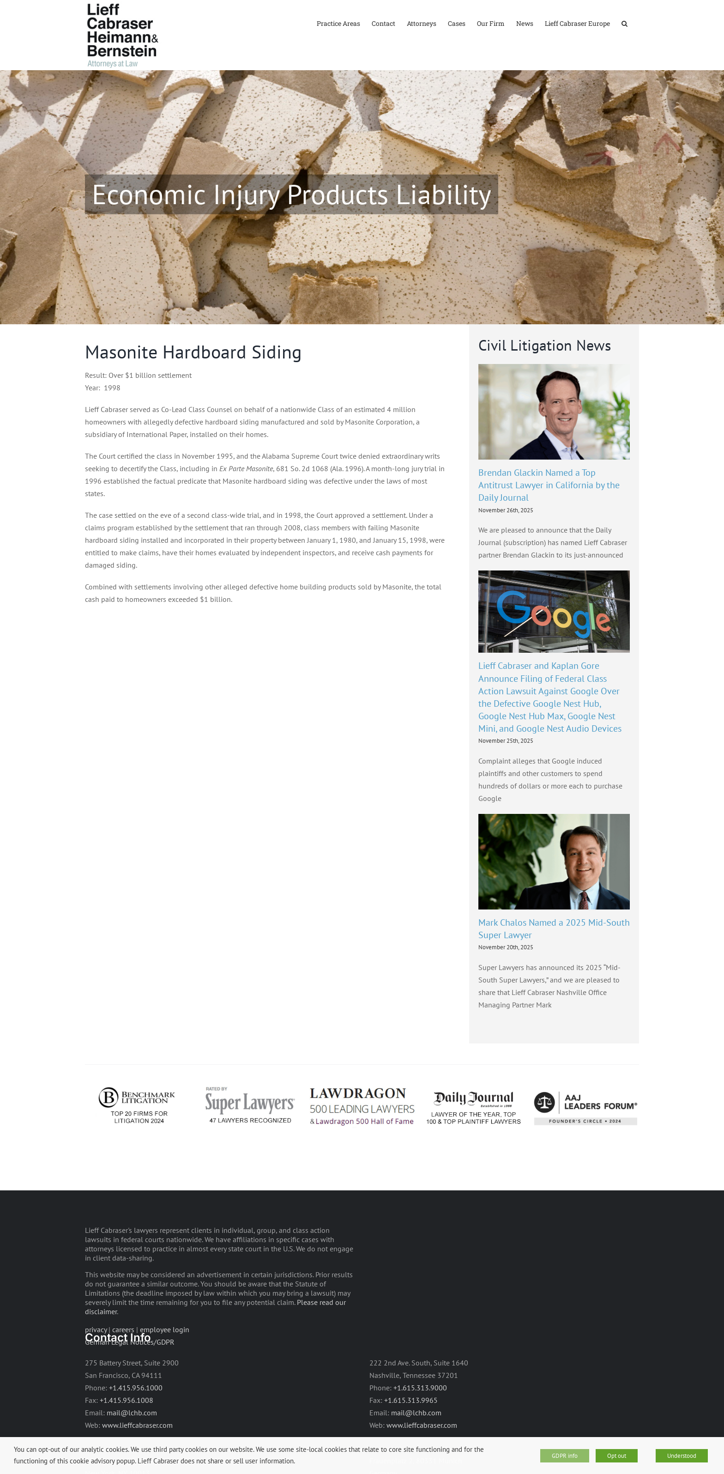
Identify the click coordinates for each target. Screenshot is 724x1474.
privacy (96, 1356)
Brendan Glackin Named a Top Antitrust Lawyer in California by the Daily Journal (549, 511)
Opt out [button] (616, 1456)
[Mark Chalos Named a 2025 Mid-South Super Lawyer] (554, 888)
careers (123, 1356)
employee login (164, 1356)
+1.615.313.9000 (420, 1414)
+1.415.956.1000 (136, 1414)
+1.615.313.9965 (411, 1427)
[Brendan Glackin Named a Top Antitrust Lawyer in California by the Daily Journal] (554, 439)
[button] (624, 23)
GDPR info (565, 1456)
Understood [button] (681, 1456)
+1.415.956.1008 (126, 1427)
